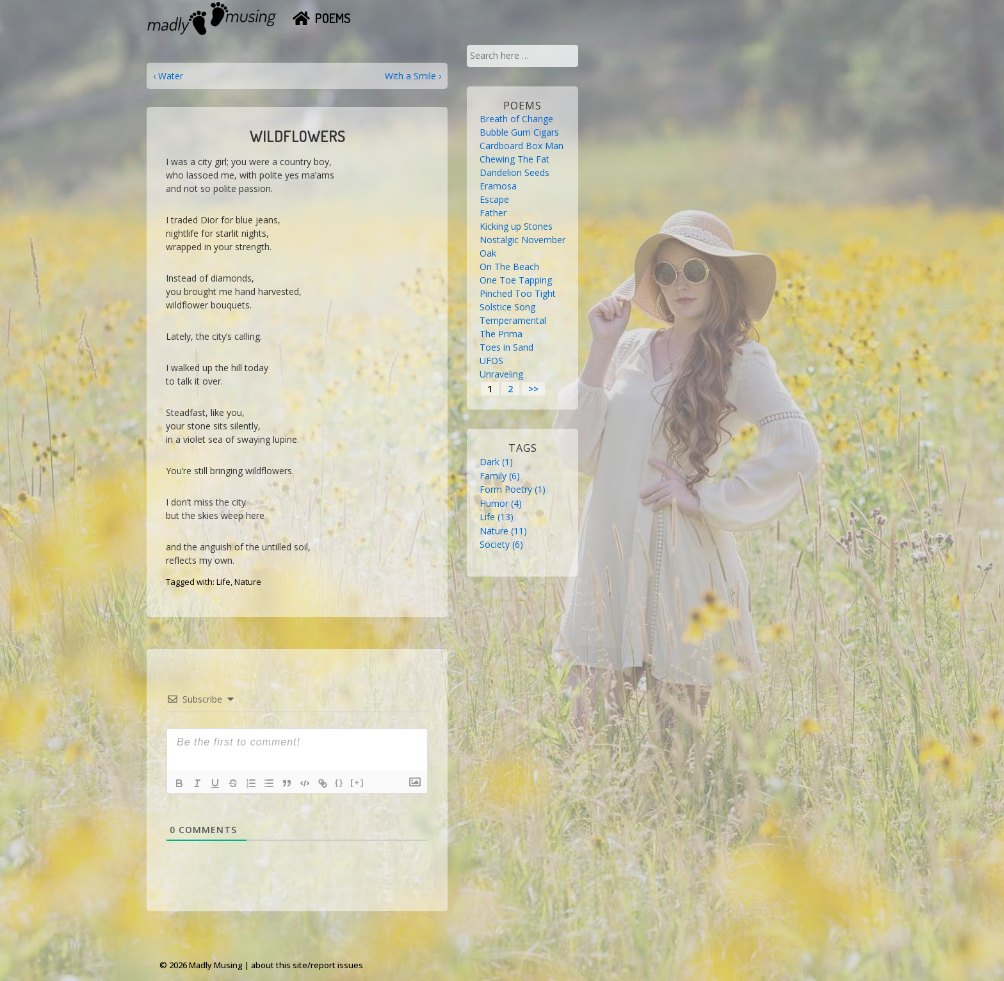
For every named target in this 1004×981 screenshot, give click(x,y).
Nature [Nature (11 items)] (503, 531)
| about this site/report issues (304, 965)
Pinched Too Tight (518, 293)
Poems (333, 18)
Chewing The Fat (514, 159)
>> (533, 389)
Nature (247, 581)
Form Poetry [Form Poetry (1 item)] (513, 489)
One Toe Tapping (516, 280)
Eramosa (498, 186)
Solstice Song (507, 307)
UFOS (491, 361)
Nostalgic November (522, 240)
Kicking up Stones (516, 226)
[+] (357, 782)
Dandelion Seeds (514, 172)
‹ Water (168, 76)
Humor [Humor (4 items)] (501, 503)
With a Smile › (413, 76)
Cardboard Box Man (521, 146)
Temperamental (513, 320)
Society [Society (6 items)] (501, 544)
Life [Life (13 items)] (497, 517)
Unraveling (501, 374)
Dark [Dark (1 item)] (496, 462)
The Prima (501, 334)
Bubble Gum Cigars (519, 132)
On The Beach (509, 266)
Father (493, 213)
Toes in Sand (506, 347)
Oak (488, 253)
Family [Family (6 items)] (500, 476)
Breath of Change (516, 119)
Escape (494, 199)
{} (339, 782)
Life (223, 581)
